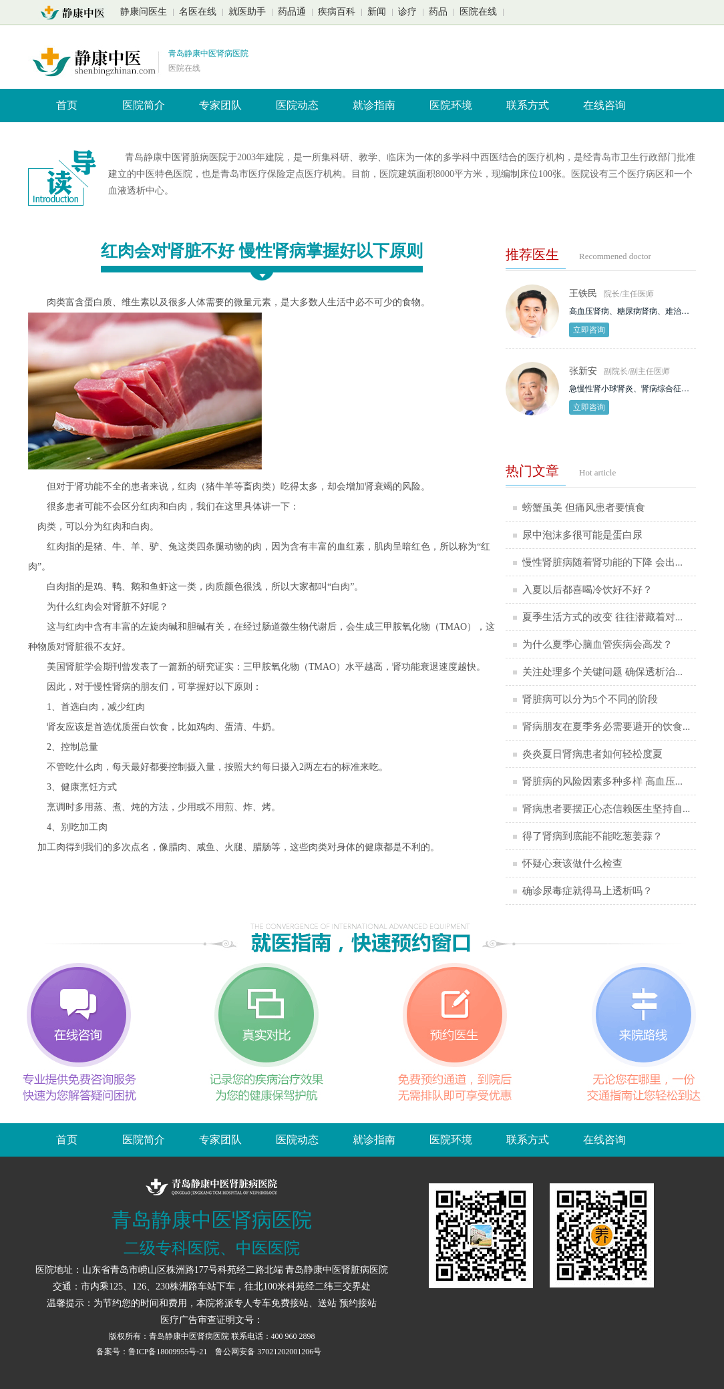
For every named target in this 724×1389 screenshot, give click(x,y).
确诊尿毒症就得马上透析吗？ (587, 890)
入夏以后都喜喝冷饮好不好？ (587, 589)
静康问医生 (143, 12)
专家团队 (220, 105)
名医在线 (197, 12)
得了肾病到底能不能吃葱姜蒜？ (592, 836)
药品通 (292, 12)
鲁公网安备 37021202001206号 (268, 1351)
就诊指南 (374, 105)
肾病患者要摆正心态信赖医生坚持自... (606, 808)
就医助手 (247, 12)
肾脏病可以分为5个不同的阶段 (590, 699)
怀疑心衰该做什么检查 (572, 863)
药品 (438, 12)
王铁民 (583, 293)
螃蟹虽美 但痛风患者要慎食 (583, 507)
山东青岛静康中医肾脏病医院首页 (76, 12)
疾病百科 (336, 12)
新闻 (376, 12)
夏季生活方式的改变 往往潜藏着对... (602, 617)
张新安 (583, 371)
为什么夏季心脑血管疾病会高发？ (597, 644)
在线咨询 (604, 105)
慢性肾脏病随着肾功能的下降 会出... (602, 562)
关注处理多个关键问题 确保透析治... (602, 671)
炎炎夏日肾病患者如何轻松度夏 (592, 754)
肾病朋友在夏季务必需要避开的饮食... (606, 726)
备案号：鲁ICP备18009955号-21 (153, 1351)
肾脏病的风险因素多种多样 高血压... (602, 781)
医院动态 (297, 105)
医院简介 (143, 105)
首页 (66, 105)
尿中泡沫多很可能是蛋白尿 (582, 535)
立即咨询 (589, 330)
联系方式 (527, 105)
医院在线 (478, 12)
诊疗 (407, 12)
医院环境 (450, 105)
